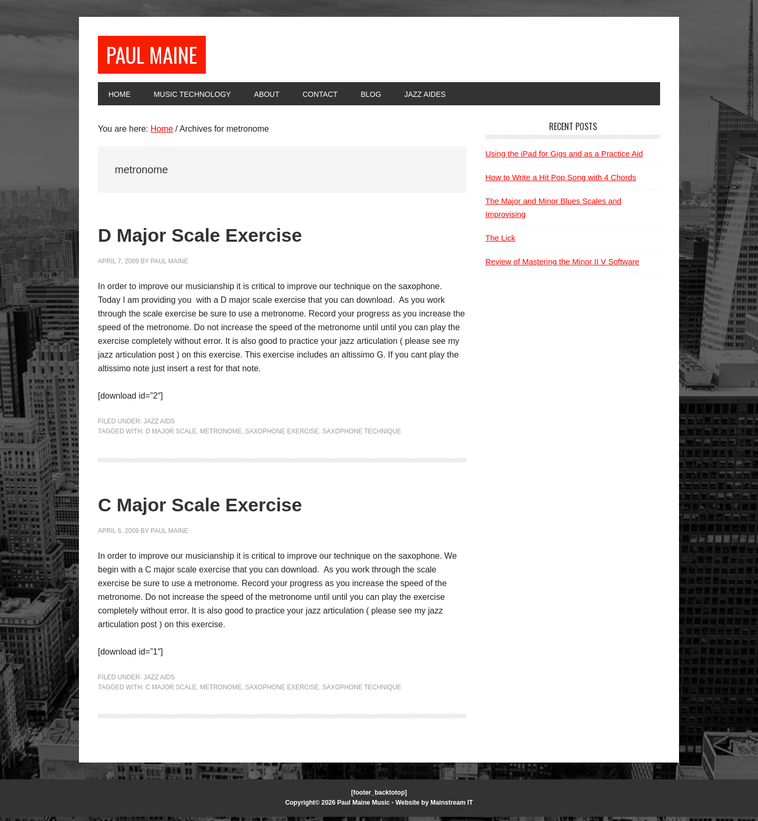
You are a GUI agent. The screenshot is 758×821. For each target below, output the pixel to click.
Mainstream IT (452, 807)
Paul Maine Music (363, 807)
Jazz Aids (159, 425)
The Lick (500, 242)
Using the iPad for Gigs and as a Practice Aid (564, 157)
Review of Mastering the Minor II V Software (562, 266)
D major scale (170, 436)
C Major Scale (170, 692)
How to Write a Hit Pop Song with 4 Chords (560, 181)
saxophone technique (362, 436)
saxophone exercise (282, 436)
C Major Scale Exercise (236, 507)
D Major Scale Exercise (236, 237)
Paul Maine (162, 56)
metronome (221, 436)
